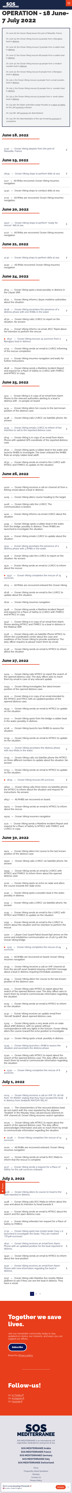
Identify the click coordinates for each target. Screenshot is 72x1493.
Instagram (17, 1398)
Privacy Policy (36, 1480)
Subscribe (17, 1347)
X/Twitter (17, 1395)
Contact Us (36, 1477)
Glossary (36, 1474)
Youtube (16, 1401)
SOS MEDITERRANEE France (36, 1452)
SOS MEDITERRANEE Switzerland (36, 1462)
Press (36, 1468)
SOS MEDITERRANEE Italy (36, 1459)
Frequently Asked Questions (36, 1471)
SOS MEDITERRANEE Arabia (36, 1448)
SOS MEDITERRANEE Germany (36, 1455)
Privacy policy (25, 1355)
